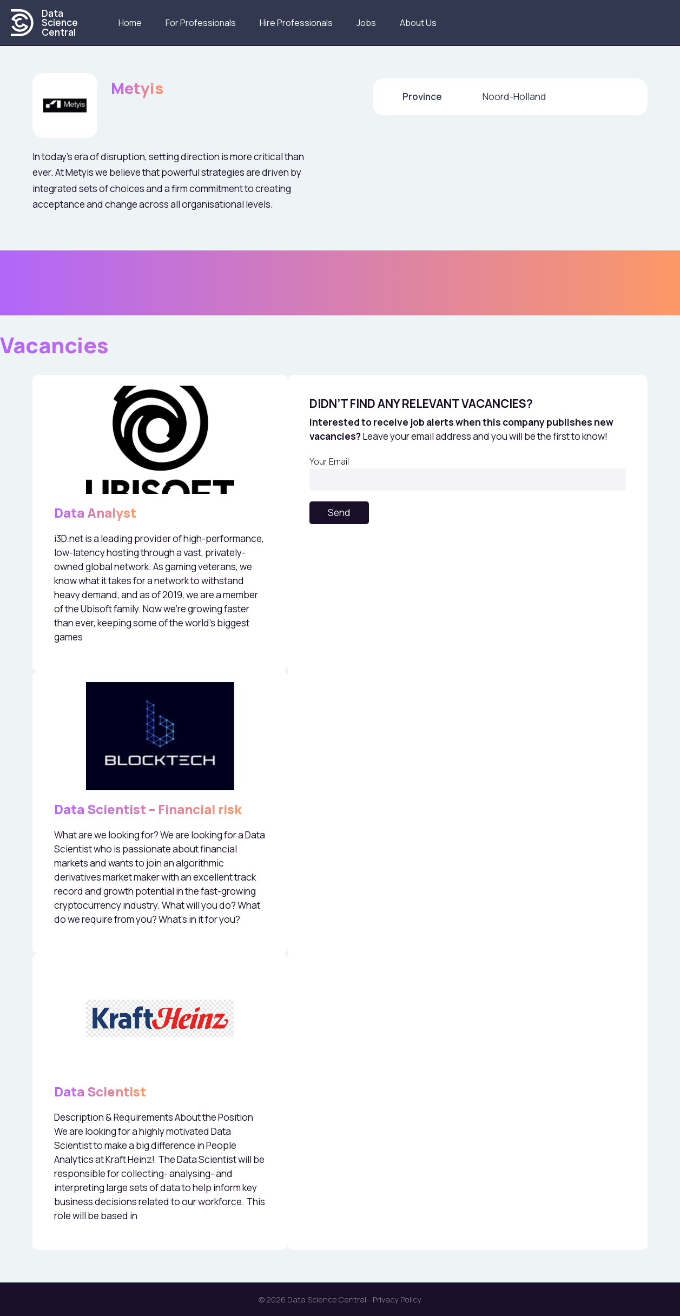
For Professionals (201, 23)
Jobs (366, 23)
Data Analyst (95, 512)
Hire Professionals (296, 23)
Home (130, 23)
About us (418, 23)
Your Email (467, 473)
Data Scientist (100, 1091)
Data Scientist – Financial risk (148, 809)
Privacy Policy (397, 1299)
